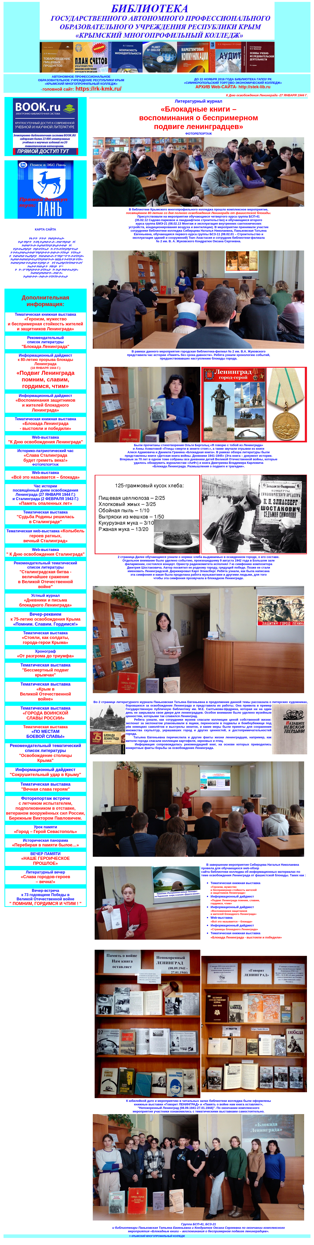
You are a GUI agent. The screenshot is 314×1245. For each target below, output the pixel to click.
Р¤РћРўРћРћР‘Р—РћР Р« (46, 273)
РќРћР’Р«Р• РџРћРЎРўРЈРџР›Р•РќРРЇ (46, 245)
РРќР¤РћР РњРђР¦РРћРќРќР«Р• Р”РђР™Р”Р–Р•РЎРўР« (46, 256)
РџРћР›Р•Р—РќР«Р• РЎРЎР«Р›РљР (46, 276)
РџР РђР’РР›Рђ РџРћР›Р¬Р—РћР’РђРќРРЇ (46, 242)
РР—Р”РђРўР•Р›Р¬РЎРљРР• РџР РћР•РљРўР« (46, 269)
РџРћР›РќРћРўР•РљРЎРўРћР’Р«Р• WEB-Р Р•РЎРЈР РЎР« (46, 259)
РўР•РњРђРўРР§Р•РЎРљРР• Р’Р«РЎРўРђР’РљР (46, 249)
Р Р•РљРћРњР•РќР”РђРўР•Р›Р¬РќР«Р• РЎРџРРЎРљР (45, 252)
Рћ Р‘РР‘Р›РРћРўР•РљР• (46, 238)
